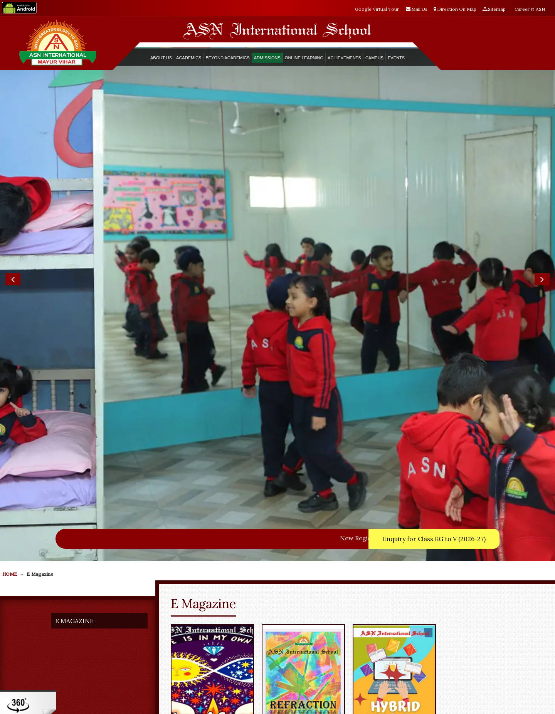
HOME (9, 343)
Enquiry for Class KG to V (434, 308)
